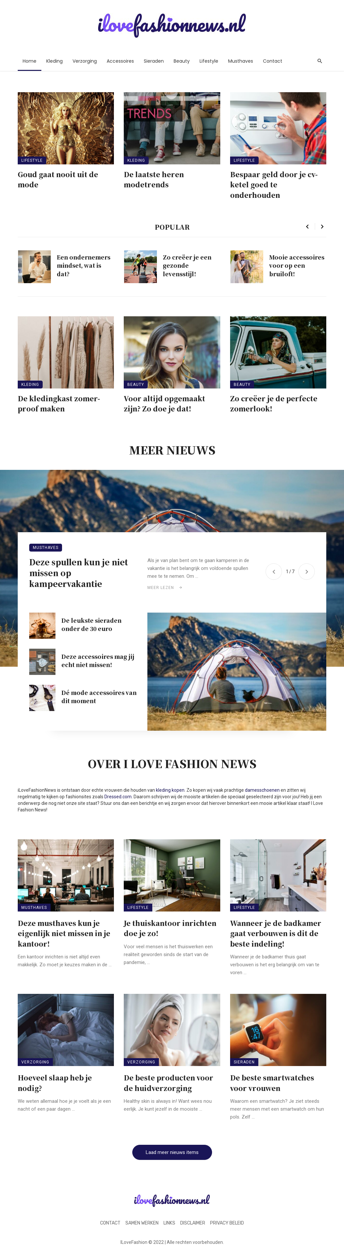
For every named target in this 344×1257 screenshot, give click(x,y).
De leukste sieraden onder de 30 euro (91, 624)
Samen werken (142, 1223)
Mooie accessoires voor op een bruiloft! (296, 265)
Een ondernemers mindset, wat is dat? (83, 265)
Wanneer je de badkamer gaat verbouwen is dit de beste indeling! (275, 933)
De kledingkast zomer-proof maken (59, 403)
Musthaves (240, 61)
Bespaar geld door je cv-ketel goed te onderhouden (274, 184)
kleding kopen (170, 790)
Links (169, 1223)
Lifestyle (209, 61)
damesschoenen (262, 790)
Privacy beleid (227, 1223)
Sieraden (154, 61)
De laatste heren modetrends (154, 179)
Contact (272, 61)
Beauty (182, 61)
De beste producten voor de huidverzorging (168, 1083)
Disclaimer (192, 1223)
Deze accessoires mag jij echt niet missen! (97, 660)
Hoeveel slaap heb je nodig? (55, 1083)
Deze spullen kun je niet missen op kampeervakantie (78, 572)
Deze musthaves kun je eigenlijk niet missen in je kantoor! (64, 933)
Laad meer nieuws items (172, 1152)
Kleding (54, 61)
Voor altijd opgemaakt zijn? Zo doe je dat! (164, 403)
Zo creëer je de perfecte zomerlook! (273, 403)
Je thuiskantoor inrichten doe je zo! (170, 928)
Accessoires (120, 61)
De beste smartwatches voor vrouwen (272, 1083)
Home (29, 61)
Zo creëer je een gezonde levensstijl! (187, 265)
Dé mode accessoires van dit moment (99, 696)
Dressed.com (118, 796)
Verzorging (85, 61)
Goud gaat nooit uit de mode (58, 179)
